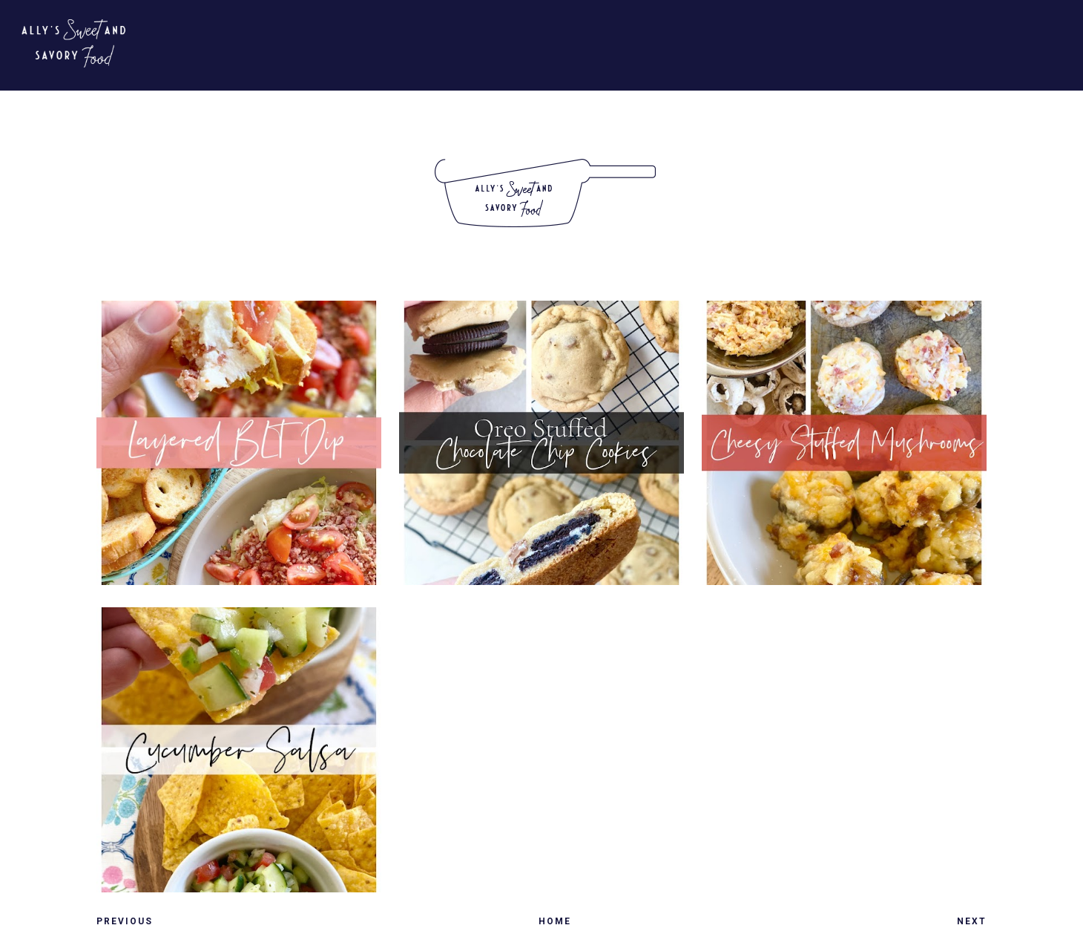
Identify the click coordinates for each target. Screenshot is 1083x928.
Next (972, 921)
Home (555, 921)
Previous (124, 921)
